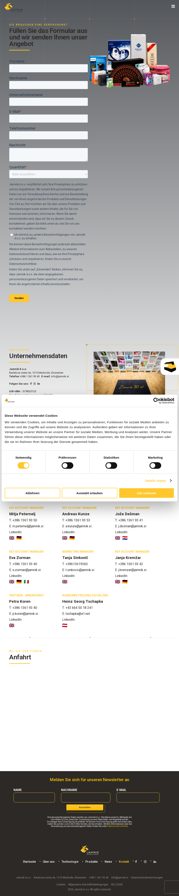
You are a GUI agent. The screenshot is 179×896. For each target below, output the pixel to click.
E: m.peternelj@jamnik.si (26, 526)
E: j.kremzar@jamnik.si (130, 570)
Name (18, 790)
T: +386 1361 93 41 (129, 520)
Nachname (69, 790)
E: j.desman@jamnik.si (130, 526)
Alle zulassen (146, 493)
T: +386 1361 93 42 (129, 564)
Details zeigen (155, 480)
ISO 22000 (117, 884)
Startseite (29, 861)
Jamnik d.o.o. (23, 877)
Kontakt (124, 861)
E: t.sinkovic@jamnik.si (78, 570)
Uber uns (48, 861)
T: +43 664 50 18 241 (77, 608)
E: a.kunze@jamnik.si (77, 526)
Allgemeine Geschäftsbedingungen (88, 884)
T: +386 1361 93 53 (76, 520)
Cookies (61, 884)
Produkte (91, 861)
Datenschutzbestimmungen (147, 877)
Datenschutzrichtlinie (117, 826)
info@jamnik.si (60, 376)
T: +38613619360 (75, 564)
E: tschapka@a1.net (76, 614)
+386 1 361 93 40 (30, 376)
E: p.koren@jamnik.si (23, 614)
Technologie (69, 861)
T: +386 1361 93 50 (23, 520)
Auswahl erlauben (89, 493)
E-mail (121, 790)
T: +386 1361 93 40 (23, 564)
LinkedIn (15, 532)
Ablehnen (32, 493)
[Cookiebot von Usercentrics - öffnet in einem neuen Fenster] (156, 401)
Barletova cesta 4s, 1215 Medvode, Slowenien (60, 877)
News (108, 861)
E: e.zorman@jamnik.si (25, 570)
